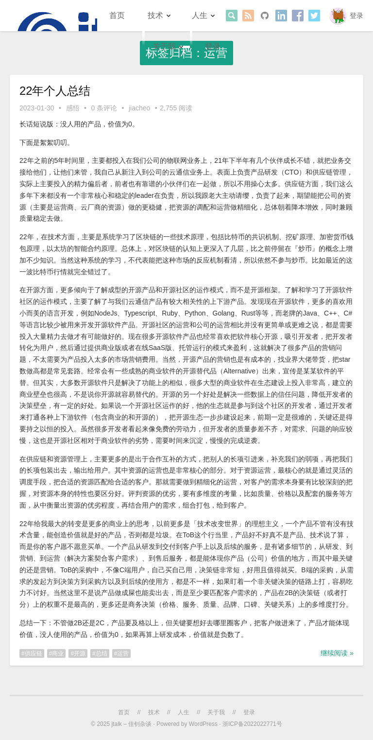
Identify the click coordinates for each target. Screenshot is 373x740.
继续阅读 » (337, 653)
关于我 (164, 46)
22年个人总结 (54, 90)
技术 (155, 15)
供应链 (33, 653)
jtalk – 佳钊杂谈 (131, 724)
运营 (123, 653)
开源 (79, 653)
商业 (58, 653)
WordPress (203, 724)
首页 (117, 15)
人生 (199, 15)
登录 (356, 15)
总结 (101, 653)
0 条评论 (104, 108)
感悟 (73, 108)
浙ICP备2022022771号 (252, 724)
